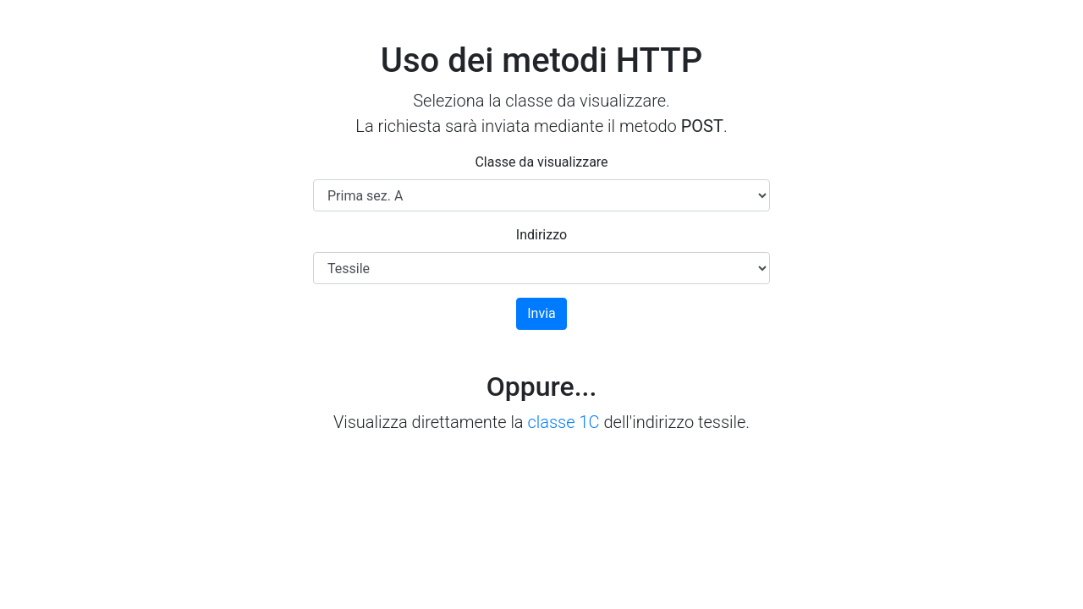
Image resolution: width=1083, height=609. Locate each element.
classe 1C (563, 422)
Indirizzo (541, 235)
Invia (541, 313)
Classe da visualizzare (541, 162)
